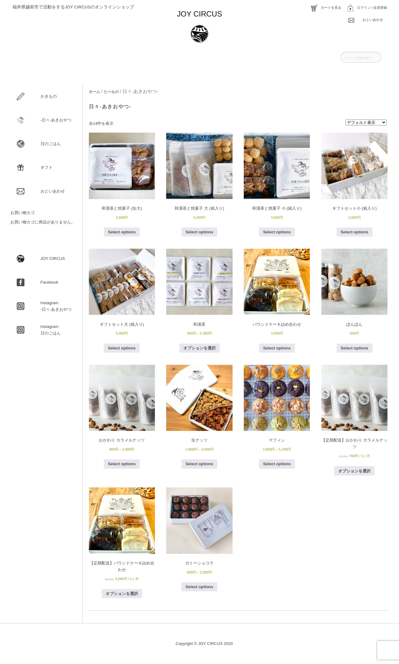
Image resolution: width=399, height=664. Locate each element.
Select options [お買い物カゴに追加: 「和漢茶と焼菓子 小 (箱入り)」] (277, 232)
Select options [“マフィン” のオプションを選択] (277, 463)
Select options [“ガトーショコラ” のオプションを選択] (199, 586)
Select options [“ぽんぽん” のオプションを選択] (354, 348)
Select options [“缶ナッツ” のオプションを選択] (199, 463)
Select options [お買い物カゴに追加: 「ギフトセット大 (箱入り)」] (122, 348)
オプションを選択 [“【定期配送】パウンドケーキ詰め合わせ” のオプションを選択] (122, 593)
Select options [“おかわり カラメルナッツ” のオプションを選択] (122, 463)
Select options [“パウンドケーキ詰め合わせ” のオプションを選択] (277, 348)
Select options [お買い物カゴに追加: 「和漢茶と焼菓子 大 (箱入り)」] (199, 232)
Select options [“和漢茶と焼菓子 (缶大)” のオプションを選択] (122, 232)
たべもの (111, 92)
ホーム (94, 92)
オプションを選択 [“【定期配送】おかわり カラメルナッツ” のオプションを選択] (354, 471)
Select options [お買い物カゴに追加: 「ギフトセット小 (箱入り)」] (354, 232)
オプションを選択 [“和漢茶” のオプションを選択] (199, 348)
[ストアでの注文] (366, 122)
